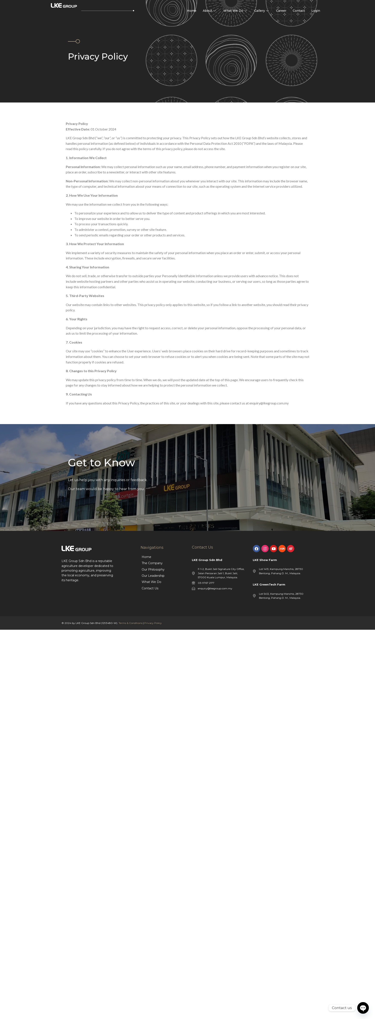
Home (191, 11)
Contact (299, 11)
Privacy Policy (153, 623)
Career (281, 11)
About (210, 11)
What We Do (235, 11)
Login (315, 11)
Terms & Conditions (130, 623)
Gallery (262, 11)
